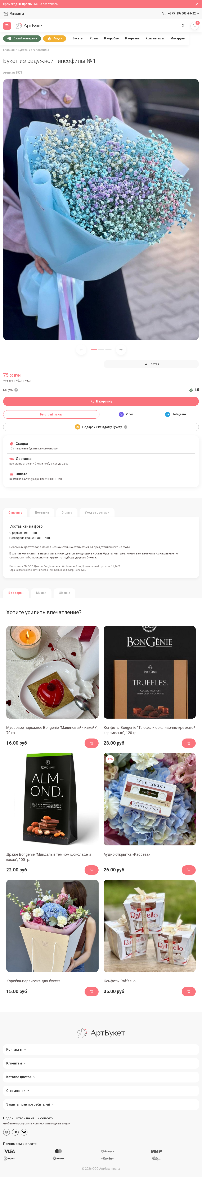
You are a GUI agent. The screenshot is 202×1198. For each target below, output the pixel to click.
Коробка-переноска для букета (33, 981)
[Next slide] (121, 349)
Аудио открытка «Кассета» (127, 854)
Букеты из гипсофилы (33, 50)
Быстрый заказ (51, 414)
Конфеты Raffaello (119, 981)
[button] (94, 349)
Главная (9, 50)
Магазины (17, 13)
